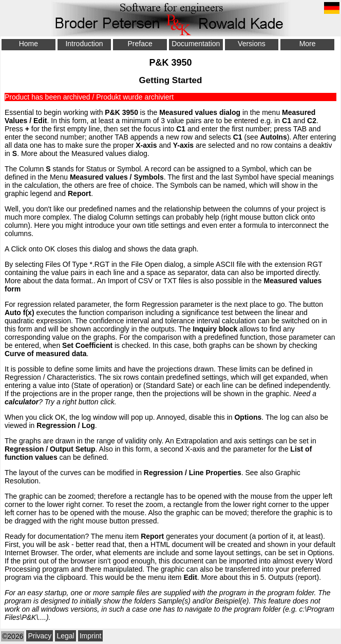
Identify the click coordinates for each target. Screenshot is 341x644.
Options (320, 553)
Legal (65, 636)
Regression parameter (177, 304)
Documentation (196, 44)
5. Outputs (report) (289, 577)
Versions (252, 44)
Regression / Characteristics (49, 377)
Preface (140, 44)
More (307, 44)
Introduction (84, 44)
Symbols (148, 177)
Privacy (39, 636)
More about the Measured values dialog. (85, 153)
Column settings (134, 217)
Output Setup (73, 449)
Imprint (91, 636)
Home (28, 44)
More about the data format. (49, 281)
